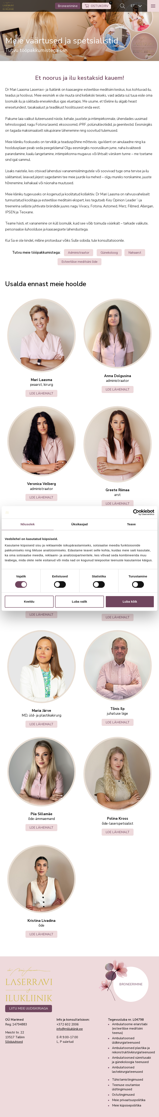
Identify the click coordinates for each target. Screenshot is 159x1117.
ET (133, 6)
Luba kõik (130, 601)
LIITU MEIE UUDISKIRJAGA (28, 1008)
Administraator (78, 253)
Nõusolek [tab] (27, 524)
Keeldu (29, 601)
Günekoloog (109, 253)
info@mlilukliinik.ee (70, 1029)
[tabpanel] (79, 30)
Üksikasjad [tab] (79, 524)
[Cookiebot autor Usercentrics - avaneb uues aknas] (136, 512)
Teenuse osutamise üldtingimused (126, 1087)
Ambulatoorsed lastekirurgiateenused (127, 1069)
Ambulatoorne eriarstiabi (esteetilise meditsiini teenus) (129, 1028)
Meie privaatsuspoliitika (128, 1100)
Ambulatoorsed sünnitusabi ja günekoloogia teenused (131, 1060)
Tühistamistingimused (127, 1080)
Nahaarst (134, 253)
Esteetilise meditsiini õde (79, 262)
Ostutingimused (123, 1095)
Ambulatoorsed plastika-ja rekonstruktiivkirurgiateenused (133, 1050)
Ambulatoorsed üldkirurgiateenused (126, 1040)
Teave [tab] (131, 524)
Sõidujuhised (14, 1042)
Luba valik (79, 601)
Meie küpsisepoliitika (126, 1105)
